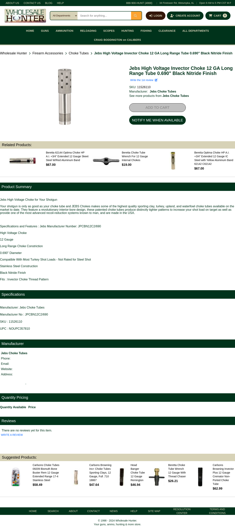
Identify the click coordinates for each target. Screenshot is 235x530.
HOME (30, 30)
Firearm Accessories (47, 53)
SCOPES (109, 30)
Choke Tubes (79, 53)
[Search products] (104, 16)
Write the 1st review (143, 80)
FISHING (146, 30)
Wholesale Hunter (13, 53)
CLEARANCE (167, 30)
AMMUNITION (64, 30)
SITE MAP (154, 511)
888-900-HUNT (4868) (139, 3)
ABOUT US (12, 3)
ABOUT (73, 511)
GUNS (45, 30)
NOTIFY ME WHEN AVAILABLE (157, 120)
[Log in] (155, 16)
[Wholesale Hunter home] (25, 16)
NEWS (114, 511)
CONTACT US (32, 3)
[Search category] (64, 16)
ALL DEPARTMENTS (195, 30)
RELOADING (88, 30)
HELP (60, 3)
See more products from (159, 95)
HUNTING (127, 30)
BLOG (48, 3)
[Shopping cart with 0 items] (217, 16)
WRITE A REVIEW (12, 434)
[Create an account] (185, 16)
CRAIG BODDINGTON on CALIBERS (117, 39)
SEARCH (53, 511)
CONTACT (93, 511)
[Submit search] (136, 16)
